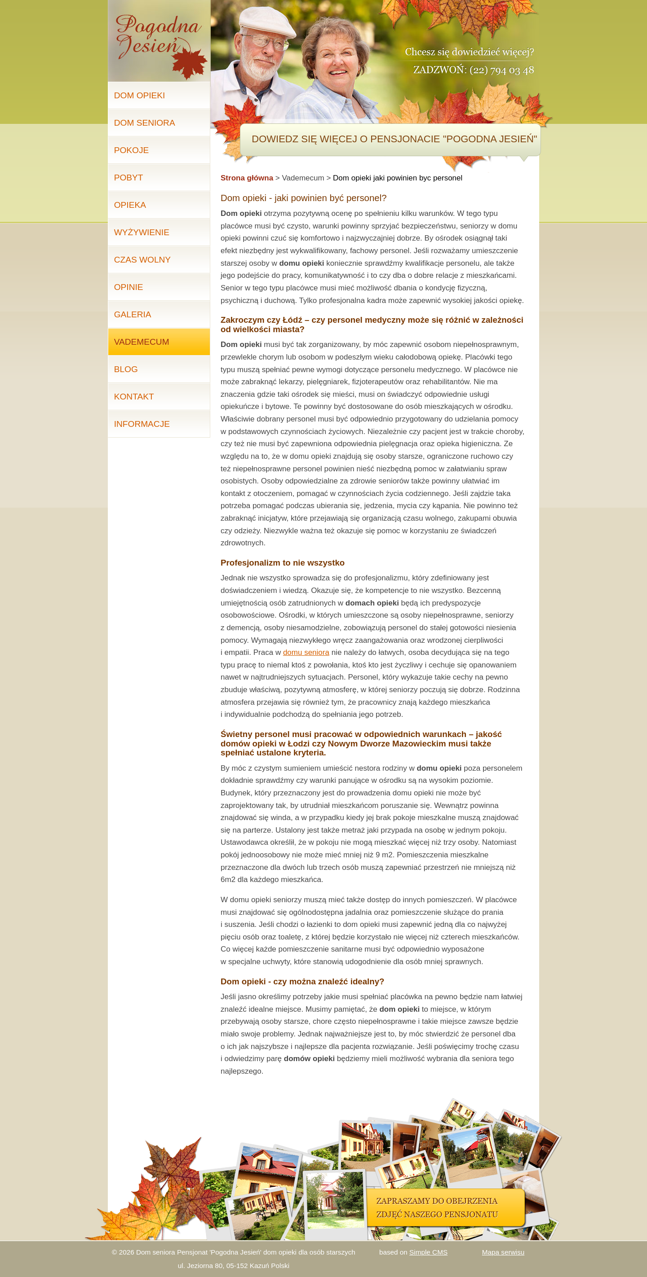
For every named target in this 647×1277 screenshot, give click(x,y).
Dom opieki (139, 95)
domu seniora (306, 652)
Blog (126, 369)
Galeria (132, 314)
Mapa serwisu (503, 1252)
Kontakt (134, 396)
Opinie (128, 287)
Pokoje (131, 150)
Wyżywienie (141, 232)
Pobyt (128, 177)
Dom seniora (144, 122)
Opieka (130, 205)
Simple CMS (428, 1252)
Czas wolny (142, 259)
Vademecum (141, 342)
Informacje (142, 424)
